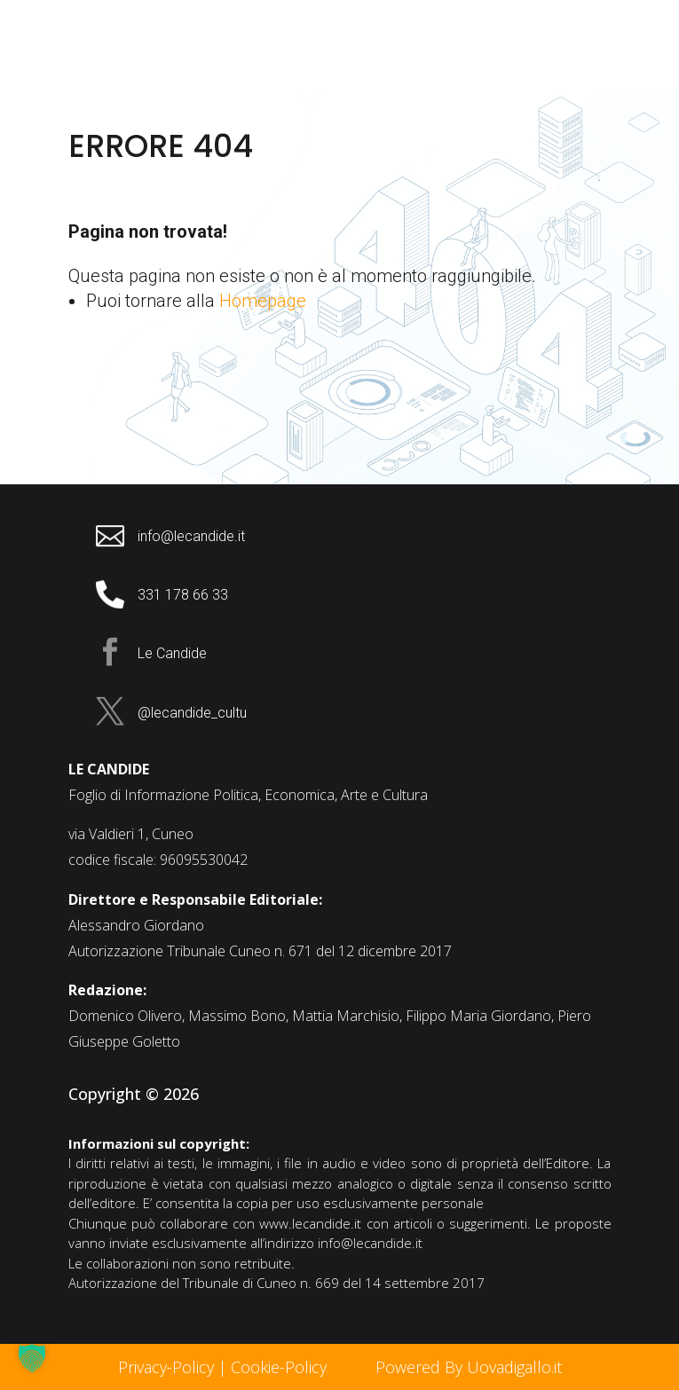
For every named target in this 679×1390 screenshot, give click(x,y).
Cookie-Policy (281, 1367)
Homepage (262, 300)
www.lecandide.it (310, 1223)
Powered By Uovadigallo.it (468, 1367)
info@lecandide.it (370, 1243)
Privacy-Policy (166, 1367)
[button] (32, 1358)
